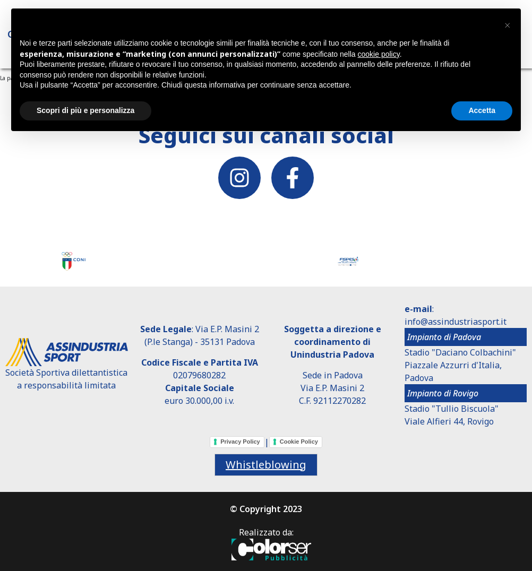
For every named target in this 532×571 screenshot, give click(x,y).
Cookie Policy (299, 441)
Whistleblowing (266, 464)
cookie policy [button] (379, 54)
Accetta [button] (481, 110)
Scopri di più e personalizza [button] (85, 110)
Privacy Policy (240, 441)
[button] (507, 25)
